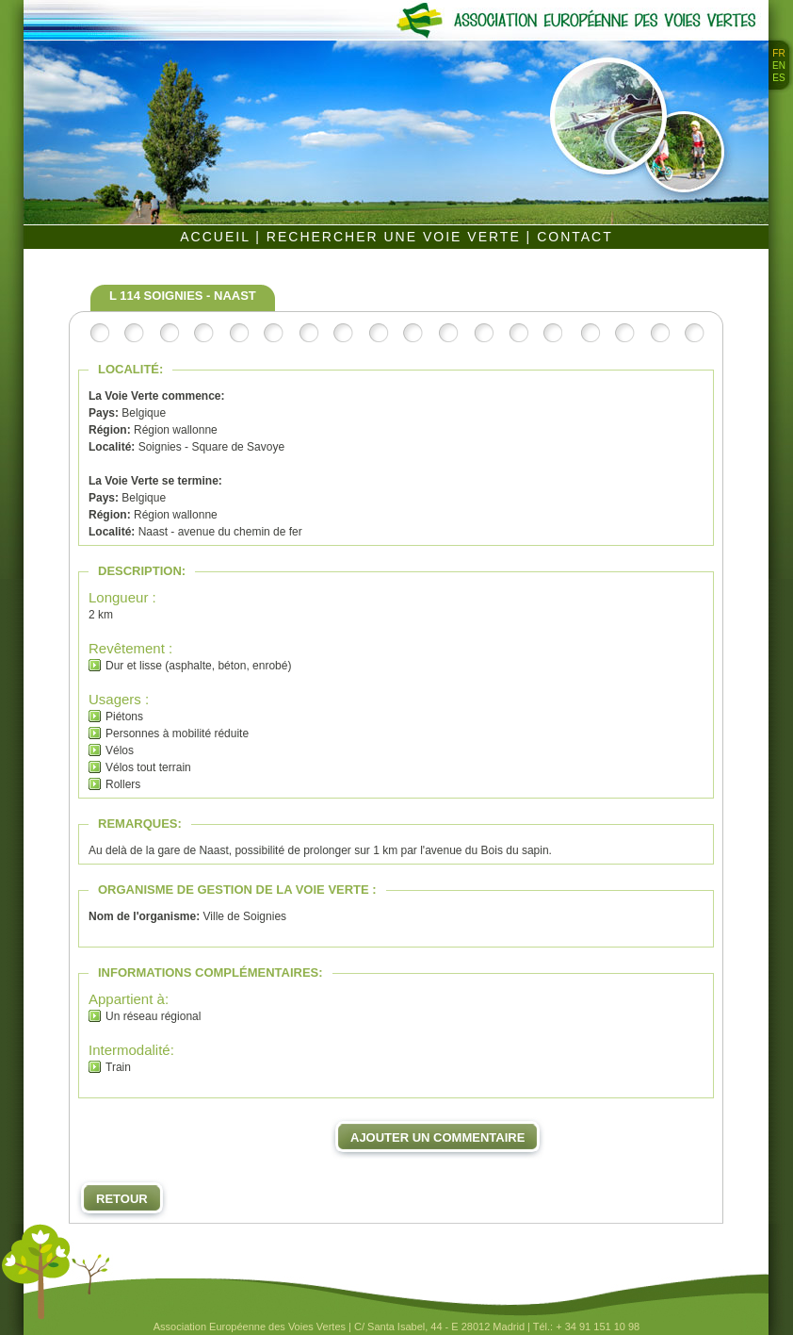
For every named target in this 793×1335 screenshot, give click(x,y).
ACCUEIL (217, 236)
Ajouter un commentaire (437, 1137)
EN (778, 65)
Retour (122, 1199)
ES (778, 78)
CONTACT (575, 236)
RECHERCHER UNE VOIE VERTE (396, 236)
